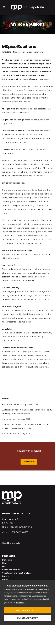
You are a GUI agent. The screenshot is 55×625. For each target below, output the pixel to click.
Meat (4, 563)
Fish (4, 566)
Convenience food (11, 569)
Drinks (5, 579)
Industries (7, 559)
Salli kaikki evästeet (27, 610)
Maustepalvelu (35, 52)
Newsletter (19, 52)
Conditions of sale (11, 543)
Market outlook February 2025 (16, 419)
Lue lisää (20, 602)
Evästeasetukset (27, 618)
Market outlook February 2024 (16, 433)
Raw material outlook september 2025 (20, 404)
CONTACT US (29, 461)
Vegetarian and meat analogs (17, 573)
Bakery (5, 576)
